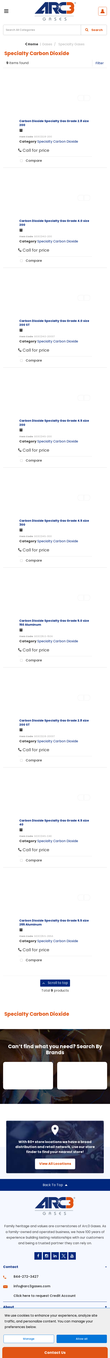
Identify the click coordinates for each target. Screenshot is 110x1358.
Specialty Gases (71, 44)
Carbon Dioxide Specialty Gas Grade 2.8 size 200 (54, 123)
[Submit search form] (94, 30)
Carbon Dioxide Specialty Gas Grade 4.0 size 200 (54, 223)
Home (31, 44)
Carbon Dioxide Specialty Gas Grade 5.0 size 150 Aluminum (54, 623)
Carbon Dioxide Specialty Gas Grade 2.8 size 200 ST (54, 722)
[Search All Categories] (55, 30)
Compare (30, 161)
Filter (99, 63)
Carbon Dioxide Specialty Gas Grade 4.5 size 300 (54, 523)
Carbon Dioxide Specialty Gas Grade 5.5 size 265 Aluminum (54, 922)
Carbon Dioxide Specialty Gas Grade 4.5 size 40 (54, 822)
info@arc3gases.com (31, 1286)
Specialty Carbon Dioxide (57, 141)
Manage (28, 1339)
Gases (47, 44)
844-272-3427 (26, 1276)
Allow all (82, 1339)
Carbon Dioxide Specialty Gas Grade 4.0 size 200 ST (54, 323)
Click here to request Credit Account (44, 1295)
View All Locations (55, 1163)
